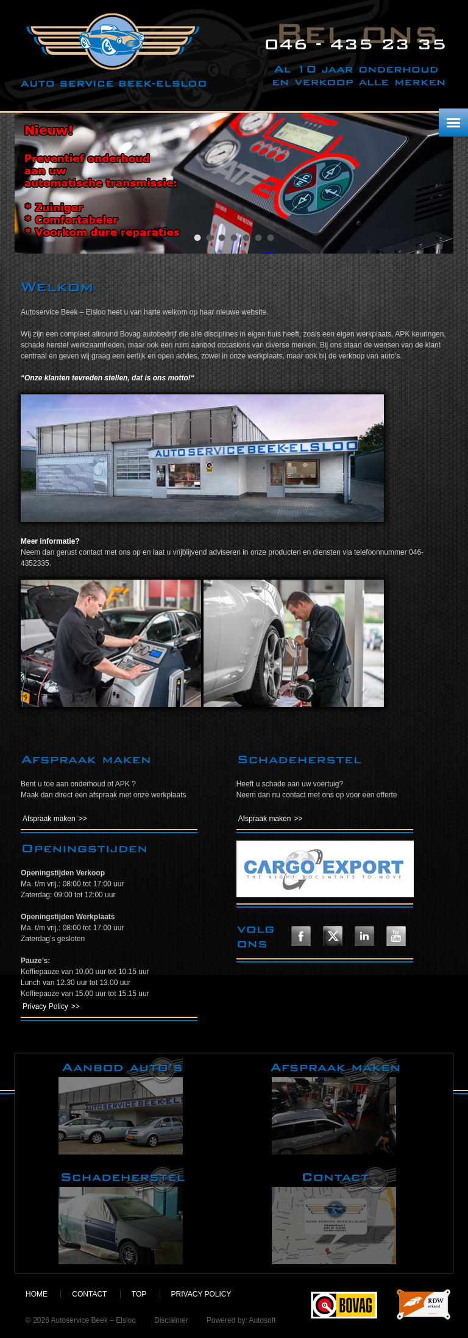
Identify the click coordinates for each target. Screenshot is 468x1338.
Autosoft (262, 1320)
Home (37, 1294)
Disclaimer (171, 1320)
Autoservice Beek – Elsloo (113, 50)
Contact (335, 1215)
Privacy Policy (45, 1006)
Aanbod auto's (121, 1106)
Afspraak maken (49, 818)
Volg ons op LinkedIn (364, 936)
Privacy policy (201, 1294)
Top (139, 1294)
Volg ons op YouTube (396, 936)
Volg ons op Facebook (301, 936)
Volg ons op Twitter (332, 936)
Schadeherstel (121, 1215)
